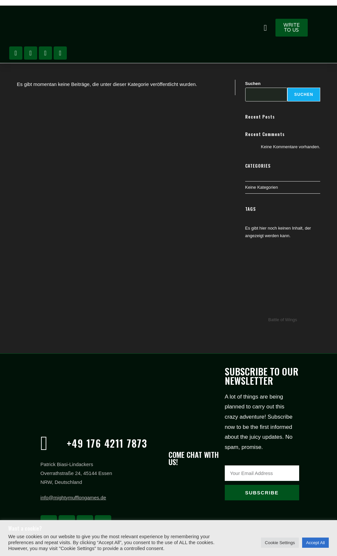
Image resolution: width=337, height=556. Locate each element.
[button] (265, 27)
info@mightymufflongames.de (73, 497)
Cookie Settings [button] (280, 542)
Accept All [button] (315, 542)
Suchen (253, 83)
